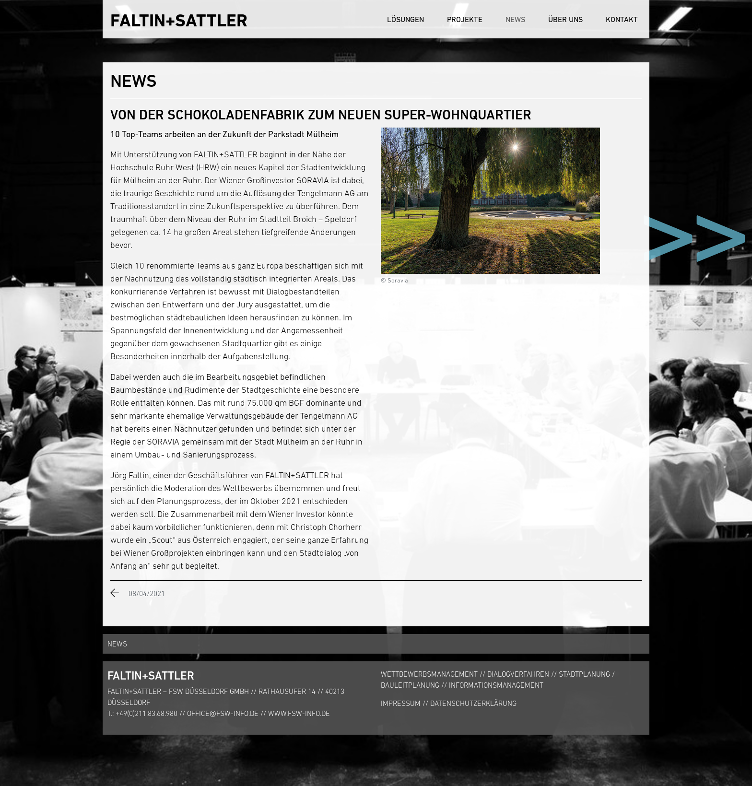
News (515, 19)
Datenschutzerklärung (473, 703)
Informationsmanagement (496, 685)
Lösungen (405, 19)
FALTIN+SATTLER (178, 20)
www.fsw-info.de (299, 713)
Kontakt (622, 19)
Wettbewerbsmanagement (429, 674)
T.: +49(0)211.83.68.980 (142, 713)
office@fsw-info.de (222, 713)
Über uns (565, 19)
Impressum (401, 703)
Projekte (464, 19)
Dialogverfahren (518, 674)
